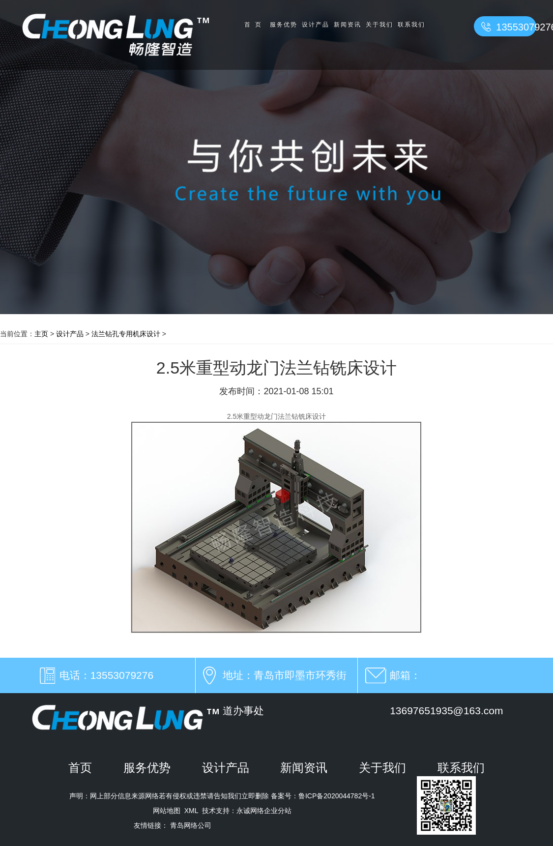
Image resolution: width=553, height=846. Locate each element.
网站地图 (166, 811)
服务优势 (283, 24)
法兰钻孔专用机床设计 (125, 334)
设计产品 (315, 24)
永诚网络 (250, 811)
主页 (41, 334)
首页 (255, 24)
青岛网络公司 (190, 825)
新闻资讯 (347, 24)
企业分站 (277, 811)
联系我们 (411, 24)
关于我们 (379, 24)
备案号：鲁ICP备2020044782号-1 (322, 796)
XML (191, 811)
